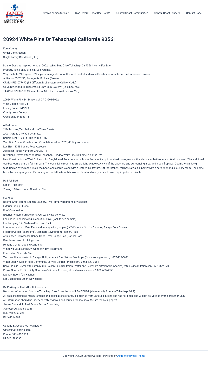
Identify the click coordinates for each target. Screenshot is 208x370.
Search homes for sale (60, 13)
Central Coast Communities (134, 13)
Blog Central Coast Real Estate (96, 13)
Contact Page (194, 13)
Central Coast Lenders (168, 13)
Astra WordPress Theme (131, 355)
